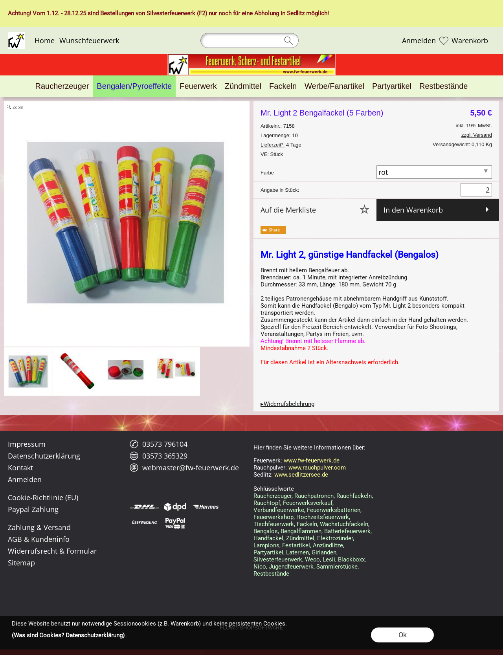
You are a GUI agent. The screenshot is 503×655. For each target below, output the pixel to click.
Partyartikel (268, 552)
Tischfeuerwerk (273, 524)
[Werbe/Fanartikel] (334, 86)
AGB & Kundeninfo (39, 539)
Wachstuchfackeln (344, 524)
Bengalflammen (301, 531)
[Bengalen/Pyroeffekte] (134, 86)
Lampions (266, 545)
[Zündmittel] (243, 86)
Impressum (27, 444)
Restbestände (271, 573)
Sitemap (21, 562)
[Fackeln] (283, 86)
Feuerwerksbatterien (333, 510)
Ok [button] (402, 635)
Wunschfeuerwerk (89, 40)
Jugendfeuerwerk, (292, 566)
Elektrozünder (335, 538)
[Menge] (476, 189)
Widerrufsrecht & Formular (52, 551)
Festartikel (296, 545)
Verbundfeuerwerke (278, 510)
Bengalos (265, 531)
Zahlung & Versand (39, 527)
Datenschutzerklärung (44, 456)
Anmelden (419, 40)
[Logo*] (16, 35)
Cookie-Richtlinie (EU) (43, 497)
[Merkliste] (444, 40)
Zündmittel (300, 538)
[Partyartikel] (391, 86)
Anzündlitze (328, 545)
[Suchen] (249, 40)
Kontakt (20, 467)
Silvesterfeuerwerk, (278, 559)
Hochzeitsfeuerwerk (322, 517)
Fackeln (307, 524)
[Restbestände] (443, 86)
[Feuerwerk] (198, 86)
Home (45, 40)
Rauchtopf (266, 502)
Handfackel (268, 538)
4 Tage (281, 145)
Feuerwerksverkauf (307, 502)
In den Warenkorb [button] (413, 210)
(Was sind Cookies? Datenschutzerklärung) (68, 635)
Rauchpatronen (314, 495)
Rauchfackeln (354, 495)
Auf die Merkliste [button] (288, 210)
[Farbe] (434, 172)
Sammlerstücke (337, 566)
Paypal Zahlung (33, 509)
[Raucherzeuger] (62, 86)
